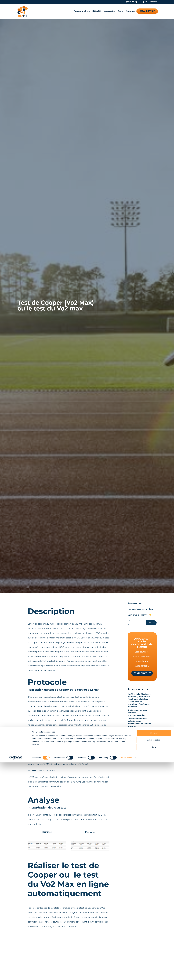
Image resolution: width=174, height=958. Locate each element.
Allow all (154, 928)
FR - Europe (133, 2)
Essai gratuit (147, 11)
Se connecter (151, 2)
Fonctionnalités (82, 11)
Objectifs (97, 11)
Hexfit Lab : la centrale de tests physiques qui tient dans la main (139, 732)
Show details (126, 953)
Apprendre (109, 11)
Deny (154, 943)
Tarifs (120, 11)
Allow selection (153, 936)
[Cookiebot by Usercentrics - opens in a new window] (15, 953)
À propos (130, 11)
